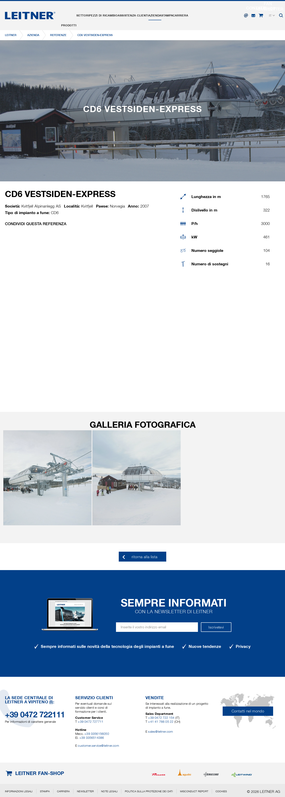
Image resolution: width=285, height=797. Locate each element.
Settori (90, 14)
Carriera (213, 14)
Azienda (178, 14)
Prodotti (71, 14)
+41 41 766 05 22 (161, 722)
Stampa (195, 14)
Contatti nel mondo (248, 711)
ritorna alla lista (144, 557)
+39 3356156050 (96, 734)
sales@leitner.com (160, 731)
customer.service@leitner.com (98, 745)
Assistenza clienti (151, 14)
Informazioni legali (19, 791)
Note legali (109, 791)
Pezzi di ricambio (116, 14)
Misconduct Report (194, 791)
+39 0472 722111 (35, 714)
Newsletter (85, 791)
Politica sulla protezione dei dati (149, 791)
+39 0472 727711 (90, 722)
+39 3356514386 (91, 738)
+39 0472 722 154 (161, 718)
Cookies (221, 791)
